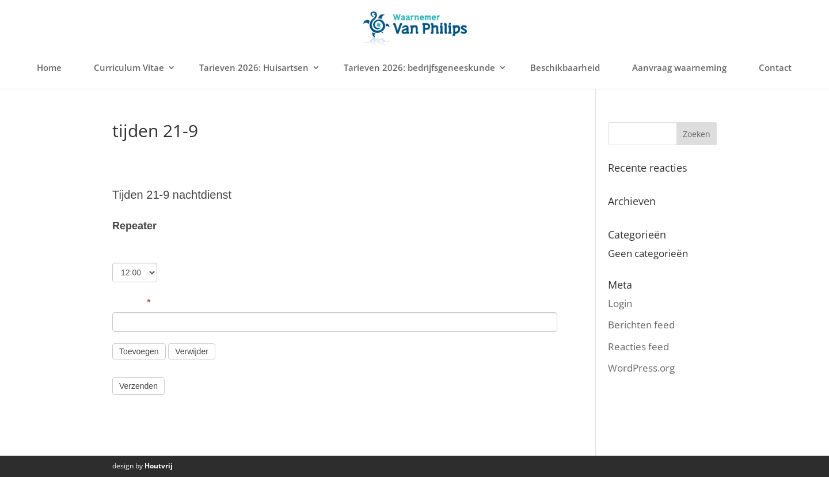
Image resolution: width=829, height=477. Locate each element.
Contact (775, 67)
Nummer (131, 301)
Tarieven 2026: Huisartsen (254, 67)
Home (49, 67)
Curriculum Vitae (129, 67)
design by (142, 466)
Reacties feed (638, 346)
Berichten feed (641, 324)
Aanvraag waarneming (679, 67)
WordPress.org (641, 367)
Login (620, 303)
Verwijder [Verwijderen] (191, 351)
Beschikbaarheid (565, 67)
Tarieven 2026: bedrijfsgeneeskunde (419, 67)
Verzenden (138, 386)
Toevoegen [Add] (139, 351)
